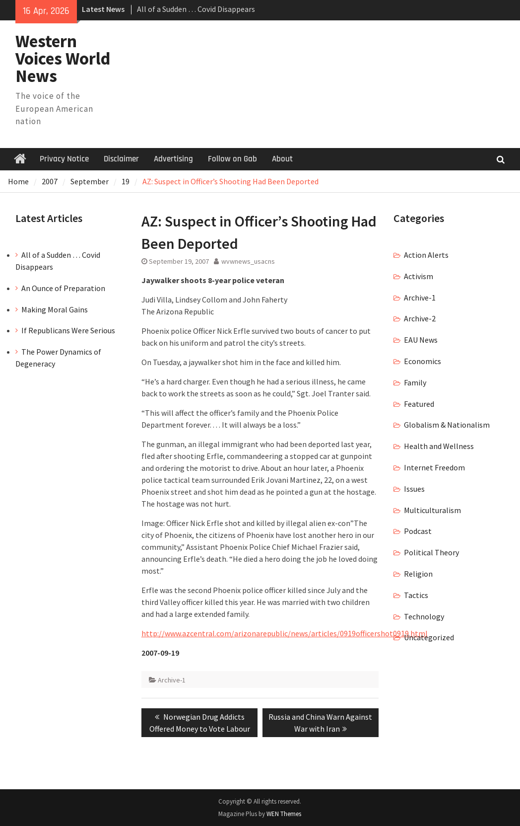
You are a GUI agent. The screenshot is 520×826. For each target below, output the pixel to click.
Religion (418, 574)
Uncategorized (429, 637)
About (282, 158)
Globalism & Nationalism (447, 425)
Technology (424, 616)
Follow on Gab (232, 158)
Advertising (173, 158)
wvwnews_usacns (248, 261)
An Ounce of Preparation (63, 288)
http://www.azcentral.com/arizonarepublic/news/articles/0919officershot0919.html (284, 633)
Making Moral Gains (54, 309)
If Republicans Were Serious (68, 330)
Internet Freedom (434, 467)
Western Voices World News (63, 58)
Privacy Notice (64, 158)
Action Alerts (426, 255)
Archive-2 (420, 318)
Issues (414, 489)
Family (415, 382)
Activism (418, 276)
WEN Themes (283, 814)
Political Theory (431, 552)
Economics (422, 361)
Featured (419, 404)
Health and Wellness (439, 446)
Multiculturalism (432, 510)
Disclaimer (121, 158)
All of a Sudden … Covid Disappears (196, 9)
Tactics (416, 595)
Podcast (418, 531)
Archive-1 (172, 680)
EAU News (421, 340)
